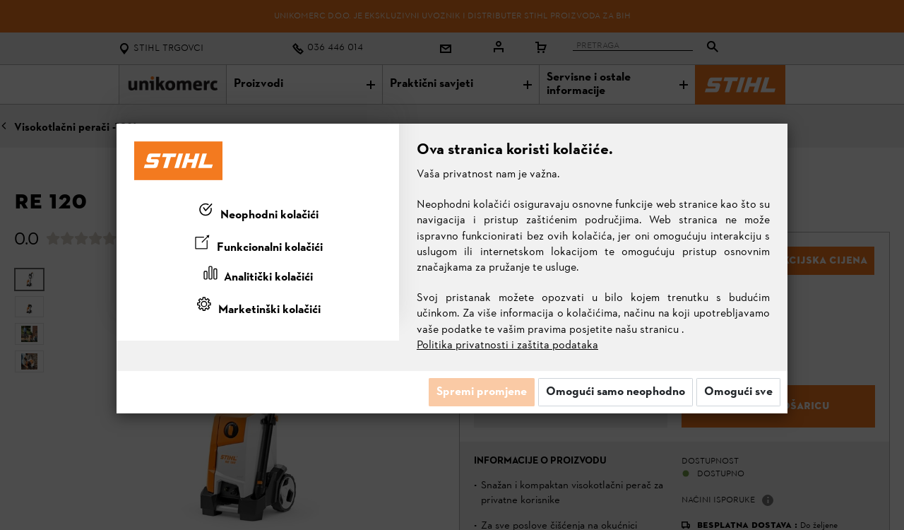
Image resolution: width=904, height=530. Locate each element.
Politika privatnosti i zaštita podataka (507, 345)
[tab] (257, 212)
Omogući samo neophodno (615, 392)
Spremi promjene (481, 392)
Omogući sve (738, 392)
